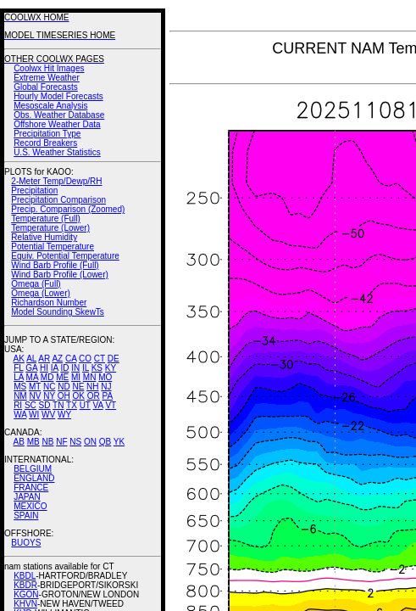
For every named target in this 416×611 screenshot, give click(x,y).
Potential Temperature (52, 246)
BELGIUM (33, 469)
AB (19, 441)
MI (75, 377)
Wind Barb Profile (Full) (54, 265)
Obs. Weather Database (59, 115)
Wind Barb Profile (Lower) (59, 274)
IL (85, 368)
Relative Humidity (44, 237)
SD (45, 405)
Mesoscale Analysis (50, 105)
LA (19, 377)
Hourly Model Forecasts (58, 96)
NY (49, 396)
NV (35, 396)
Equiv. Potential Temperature (65, 256)
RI (18, 405)
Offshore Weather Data (57, 124)
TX (71, 405)
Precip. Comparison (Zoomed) (68, 209)
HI (44, 368)
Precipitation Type (47, 133)
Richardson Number (48, 302)
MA (32, 377)
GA (31, 368)
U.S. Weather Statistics (57, 152)
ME (62, 377)
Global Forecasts (46, 87)
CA (70, 358)
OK (78, 396)
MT (35, 386)
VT (110, 405)
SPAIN (26, 515)
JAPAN (27, 497)
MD (47, 377)
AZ (57, 358)
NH (92, 386)
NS (75, 441)
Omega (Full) (35, 284)
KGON (26, 594)
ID (64, 368)
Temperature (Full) (45, 218)
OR (93, 396)
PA (107, 396)
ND (63, 386)
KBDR (25, 585)
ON (90, 441)
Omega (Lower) (40, 293)
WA (20, 414)
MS (20, 386)
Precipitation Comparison (58, 200)
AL (31, 358)
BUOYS (26, 542)
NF (61, 441)
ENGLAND (34, 478)
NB (47, 441)
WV (48, 414)
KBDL (25, 575)
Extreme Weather (47, 77)
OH (64, 396)
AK (19, 358)
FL (18, 368)
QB (105, 441)
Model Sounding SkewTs (57, 312)
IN (75, 368)
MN (90, 377)
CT (99, 358)
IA (54, 368)
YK (119, 441)
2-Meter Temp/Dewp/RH (56, 181)
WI (34, 414)
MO (105, 377)
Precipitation (34, 190)
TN (58, 405)
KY (110, 368)
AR (44, 358)
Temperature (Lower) (50, 228)
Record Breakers (45, 143)
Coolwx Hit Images (49, 68)
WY (64, 414)
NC (49, 386)
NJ (106, 386)
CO (85, 358)
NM (20, 396)
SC (30, 405)
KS (97, 368)
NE (78, 386)
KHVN (25, 603)
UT (85, 405)
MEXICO (30, 506)
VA (98, 405)
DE (113, 358)
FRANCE (31, 487)
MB (33, 441)
